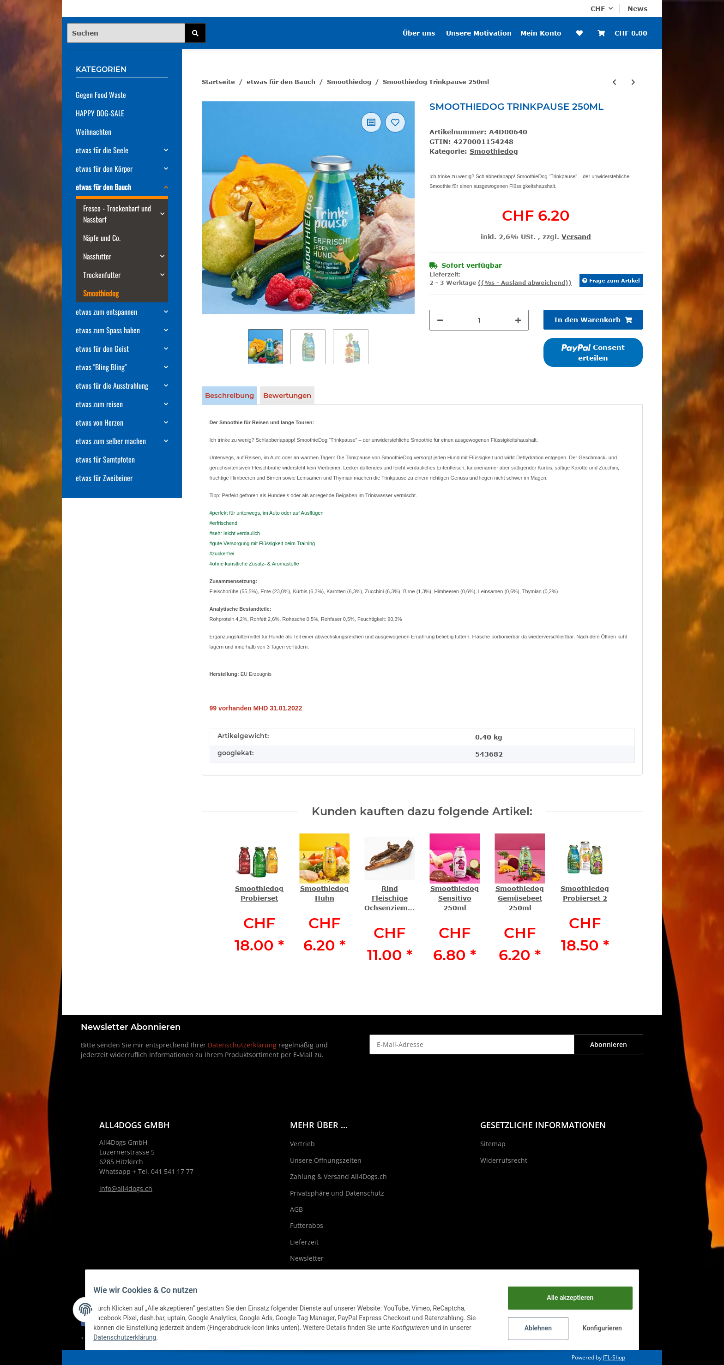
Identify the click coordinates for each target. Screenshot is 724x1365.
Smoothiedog (494, 151)
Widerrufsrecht (503, 1160)
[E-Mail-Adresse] (471, 1044)
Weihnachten (93, 131)
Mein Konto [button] (540, 33)
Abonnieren (608, 1044)
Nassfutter (97, 256)
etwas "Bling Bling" (101, 367)
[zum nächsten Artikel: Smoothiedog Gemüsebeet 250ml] (633, 82)
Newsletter (307, 1258)
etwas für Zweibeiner (104, 477)
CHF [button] (598, 8)
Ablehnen (531, 1328)
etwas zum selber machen (111, 440)
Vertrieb (302, 1143)
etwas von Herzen (99, 422)
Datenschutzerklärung (242, 1044)
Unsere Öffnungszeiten (326, 1160)
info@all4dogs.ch (125, 1188)
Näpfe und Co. (102, 237)
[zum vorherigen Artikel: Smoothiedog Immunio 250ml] (614, 82)
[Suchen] (126, 33)
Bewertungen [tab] (287, 395)
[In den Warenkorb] (593, 320)
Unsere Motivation (479, 33)
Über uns (419, 33)
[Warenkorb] (622, 33)
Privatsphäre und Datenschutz (337, 1193)
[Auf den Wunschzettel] (395, 122)
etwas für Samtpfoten (105, 459)
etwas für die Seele (102, 150)
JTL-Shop (614, 1357)
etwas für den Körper (104, 168)
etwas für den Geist (102, 348)
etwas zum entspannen (106, 311)
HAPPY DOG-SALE (100, 113)
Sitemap (493, 1143)
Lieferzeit (304, 1242)
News (637, 8)
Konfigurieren (596, 1328)
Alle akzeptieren (563, 1297)
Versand (576, 237)
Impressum (307, 1274)
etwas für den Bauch (103, 186)
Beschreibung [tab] (229, 395)
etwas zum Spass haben (108, 330)
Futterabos (306, 1225)
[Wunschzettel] (579, 33)
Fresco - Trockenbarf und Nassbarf (117, 214)
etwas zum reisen (99, 403)
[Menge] (479, 320)
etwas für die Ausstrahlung (112, 385)
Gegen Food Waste (101, 94)
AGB (296, 1209)
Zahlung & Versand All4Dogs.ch (338, 1176)
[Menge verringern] (440, 320)
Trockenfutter (102, 274)
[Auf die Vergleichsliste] (371, 122)
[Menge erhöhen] (518, 320)
